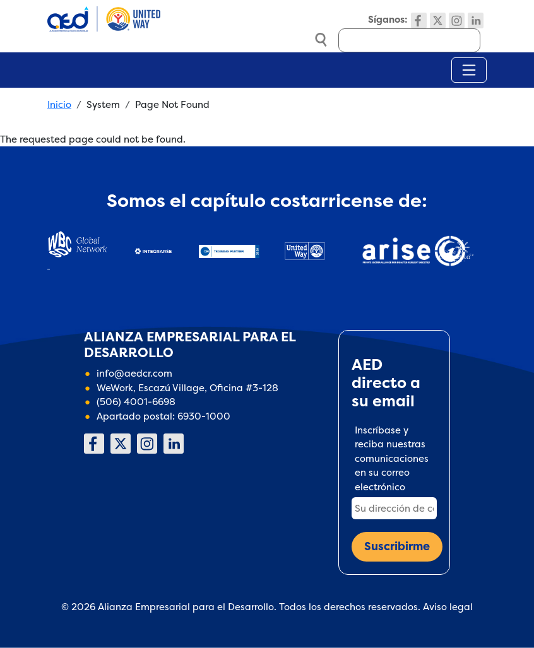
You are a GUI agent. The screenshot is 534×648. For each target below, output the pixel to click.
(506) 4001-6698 (136, 402)
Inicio (59, 104)
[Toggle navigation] (469, 70)
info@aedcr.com (134, 373)
